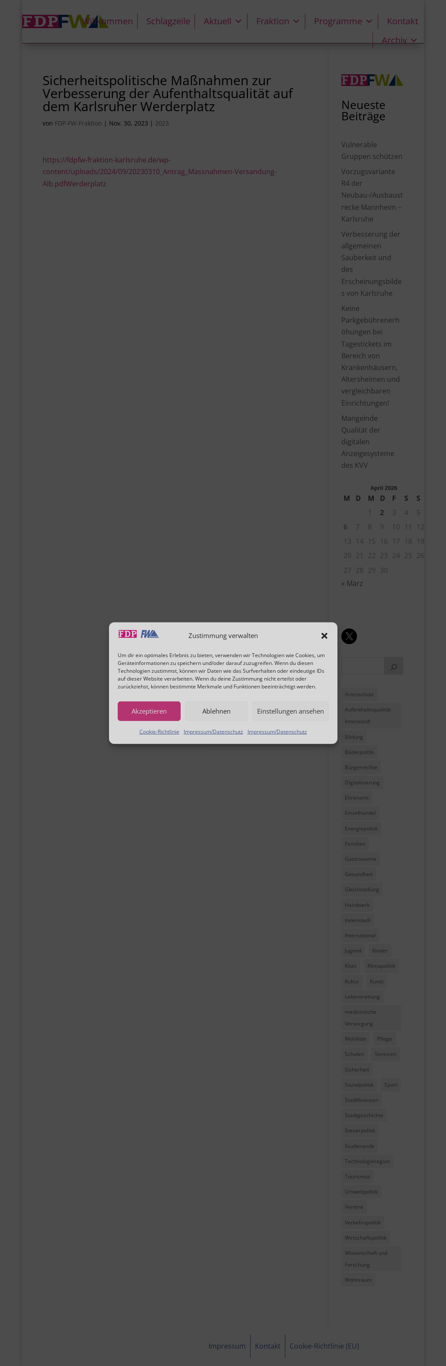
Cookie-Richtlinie (159, 731)
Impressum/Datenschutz (213, 731)
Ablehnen (216, 711)
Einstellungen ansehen (290, 711)
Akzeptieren (149, 711)
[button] (324, 635)
